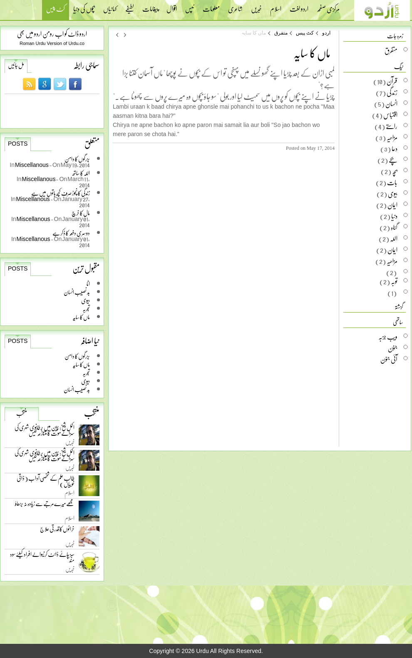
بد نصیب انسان (77, 292)
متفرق (281, 33)
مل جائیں (16, 65)
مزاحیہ (392, 137)
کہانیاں (110, 6)
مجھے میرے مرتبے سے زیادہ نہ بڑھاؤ (44, 505)
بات (392, 182)
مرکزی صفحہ (328, 6)
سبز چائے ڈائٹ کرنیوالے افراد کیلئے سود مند (42, 558)
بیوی (85, 300)
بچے (393, 159)
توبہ (394, 281)
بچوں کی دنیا (84, 6)
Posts (17, 143)
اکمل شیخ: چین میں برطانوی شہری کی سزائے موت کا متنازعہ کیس (44, 432)
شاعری (235, 6)
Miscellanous (32, 164)
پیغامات (150, 6)
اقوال (171, 6)
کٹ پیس (55, 9)
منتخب (21, 413)
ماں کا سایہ (81, 317)
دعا (394, 148)
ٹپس (189, 6)
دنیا (394, 216)
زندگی (392, 92)
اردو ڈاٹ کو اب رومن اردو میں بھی (52, 33)
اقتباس (390, 114)
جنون (392, 348)
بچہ (394, 171)
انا (88, 284)
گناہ (394, 227)
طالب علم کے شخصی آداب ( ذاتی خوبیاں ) (45, 482)
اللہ (393, 238)
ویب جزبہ (387, 336)
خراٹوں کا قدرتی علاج (57, 531)
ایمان (392, 204)
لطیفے (129, 6)
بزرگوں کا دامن (77, 356)
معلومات (211, 6)
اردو (326, 33)
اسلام (275, 6)
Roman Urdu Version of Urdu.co (52, 43)
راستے (391, 126)
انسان (391, 103)
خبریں (256, 6)
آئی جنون (388, 359)
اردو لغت (299, 6)
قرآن (392, 81)
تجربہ (86, 308)
